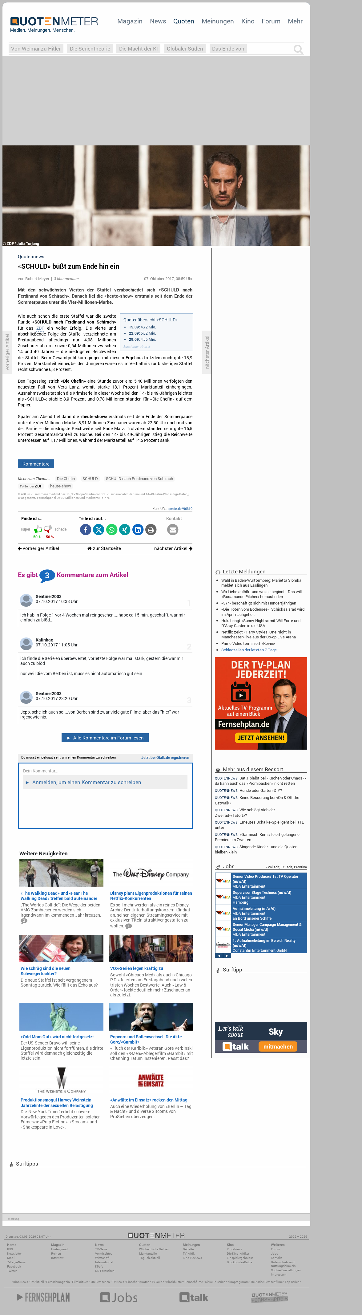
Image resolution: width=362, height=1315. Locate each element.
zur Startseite (104, 548)
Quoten (183, 21)
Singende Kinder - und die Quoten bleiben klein (256, 849)
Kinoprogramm (238, 1282)
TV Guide (157, 1282)
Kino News (20, 1282)
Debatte (188, 1249)
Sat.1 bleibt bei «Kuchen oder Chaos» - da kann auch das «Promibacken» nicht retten (260, 780)
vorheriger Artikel (38, 548)
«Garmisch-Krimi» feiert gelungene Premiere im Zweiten (257, 837)
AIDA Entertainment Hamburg (253, 897)
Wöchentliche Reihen (154, 1249)
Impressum (279, 1274)
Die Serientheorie (90, 48)
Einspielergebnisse (240, 1258)
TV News (118, 1282)
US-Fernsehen (105, 1271)
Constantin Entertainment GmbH (255, 945)
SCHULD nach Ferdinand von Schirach (139, 478)
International (104, 1262)
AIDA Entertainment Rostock (258, 929)
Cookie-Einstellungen (286, 1270)
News (158, 21)
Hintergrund (59, 1249)
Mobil (11, 1258)
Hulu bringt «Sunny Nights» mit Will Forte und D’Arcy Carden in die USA (260, 623)
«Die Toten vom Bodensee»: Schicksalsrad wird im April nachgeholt (262, 611)
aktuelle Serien (215, 1282)
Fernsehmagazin (58, 1282)
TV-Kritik (189, 1254)
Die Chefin (66, 478)
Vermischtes (103, 1254)
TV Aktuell (37, 1282)
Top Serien (292, 1282)
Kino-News (234, 1249)
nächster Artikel (173, 548)
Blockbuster (174, 1282)
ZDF (40, 328)
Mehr (295, 21)
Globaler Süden (185, 48)
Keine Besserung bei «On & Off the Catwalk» (257, 800)
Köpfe (99, 1266)
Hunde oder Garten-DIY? (248, 790)
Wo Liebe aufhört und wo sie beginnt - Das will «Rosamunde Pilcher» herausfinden (261, 594)
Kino (248, 21)
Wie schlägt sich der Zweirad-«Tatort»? (245, 812)
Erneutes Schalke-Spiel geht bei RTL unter (259, 825)
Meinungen (218, 21)
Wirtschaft (102, 1258)
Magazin (130, 21)
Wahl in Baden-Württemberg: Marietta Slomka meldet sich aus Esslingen (261, 582)
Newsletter (14, 1254)
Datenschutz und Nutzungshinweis (283, 1264)
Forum (271, 21)
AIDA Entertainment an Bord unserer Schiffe (256, 881)
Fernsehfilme (194, 1282)
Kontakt (276, 1258)
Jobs (274, 1254)
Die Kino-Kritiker (238, 1254)
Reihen (56, 1254)
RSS (10, 1249)
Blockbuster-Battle (239, 1262)
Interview (57, 1258)
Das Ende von (228, 48)
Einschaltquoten (137, 1282)
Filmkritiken (80, 1282)
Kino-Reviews (192, 1258)
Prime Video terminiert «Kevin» (248, 643)
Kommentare (36, 464)
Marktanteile (148, 1254)
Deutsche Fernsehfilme (267, 1282)
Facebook (14, 1266)
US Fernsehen (100, 1282)
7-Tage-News (16, 1262)
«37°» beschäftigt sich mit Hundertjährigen (258, 603)
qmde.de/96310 (180, 508)
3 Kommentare (66, 278)
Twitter (12, 1271)
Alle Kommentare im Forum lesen (105, 738)
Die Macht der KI (138, 48)
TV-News (101, 1249)
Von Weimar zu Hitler (36, 48)
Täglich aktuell (149, 1258)
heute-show (60, 485)
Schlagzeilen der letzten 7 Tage (249, 650)
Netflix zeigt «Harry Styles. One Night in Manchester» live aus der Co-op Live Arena (258, 634)
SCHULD (90, 478)
